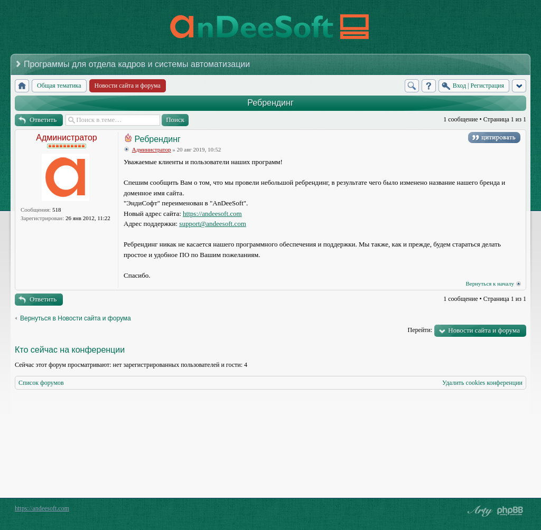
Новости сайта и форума (484, 330)
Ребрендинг (270, 102)
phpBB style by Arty (479, 511)
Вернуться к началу (489, 283)
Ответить (43, 120)
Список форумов (41, 382)
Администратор (66, 137)
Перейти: (420, 330)
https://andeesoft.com (212, 213)
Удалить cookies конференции (482, 382)
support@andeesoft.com (212, 224)
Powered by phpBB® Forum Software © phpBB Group (510, 511)
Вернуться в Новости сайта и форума (75, 318)
